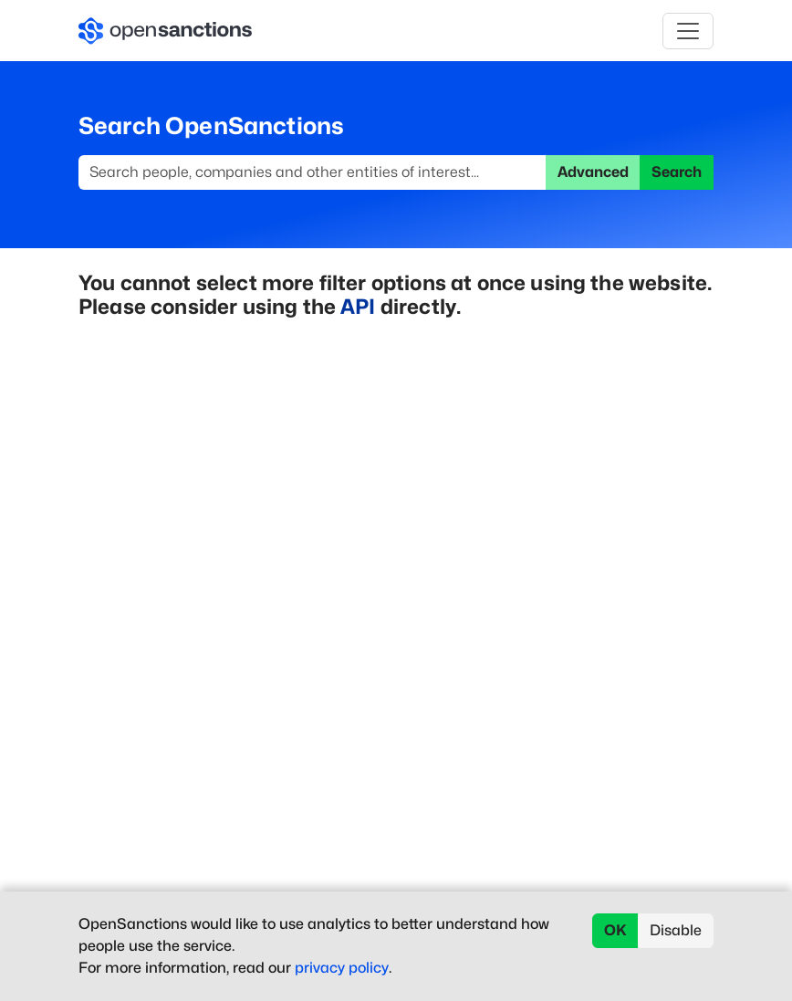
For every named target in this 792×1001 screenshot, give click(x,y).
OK (615, 930)
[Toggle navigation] (688, 31)
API (357, 306)
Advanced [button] (593, 172)
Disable (676, 930)
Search (676, 172)
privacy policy (342, 967)
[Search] (312, 172)
